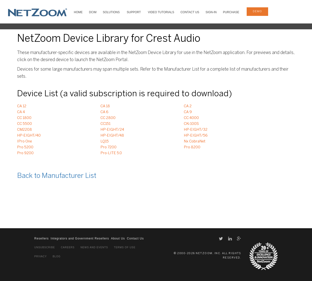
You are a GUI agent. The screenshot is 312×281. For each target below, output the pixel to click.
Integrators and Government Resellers (80, 238)
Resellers (41, 238)
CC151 (105, 124)
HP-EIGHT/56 (196, 135)
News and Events (94, 247)
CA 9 (188, 112)
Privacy (40, 256)
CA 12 (21, 106)
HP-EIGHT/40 (29, 135)
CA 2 (188, 106)
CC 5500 (24, 124)
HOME (78, 12)
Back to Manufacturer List (56, 176)
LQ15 (104, 141)
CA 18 (105, 106)
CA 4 (21, 112)
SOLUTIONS (111, 12)
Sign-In (210, 12)
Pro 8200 (192, 147)
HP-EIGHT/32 (195, 129)
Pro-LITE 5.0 (111, 153)
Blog (56, 256)
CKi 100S (191, 124)
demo (257, 11)
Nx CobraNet (194, 141)
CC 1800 (24, 118)
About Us (118, 238)
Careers (68, 247)
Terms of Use (124, 247)
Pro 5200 (25, 147)
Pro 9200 (25, 153)
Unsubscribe (44, 247)
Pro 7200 (108, 147)
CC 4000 (191, 118)
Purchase (231, 12)
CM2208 (24, 129)
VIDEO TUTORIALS (161, 12)
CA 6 (104, 112)
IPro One (24, 141)
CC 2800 (108, 118)
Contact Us (189, 12)
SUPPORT (134, 12)
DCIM (93, 12)
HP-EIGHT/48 (112, 135)
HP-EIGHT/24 (112, 129)
